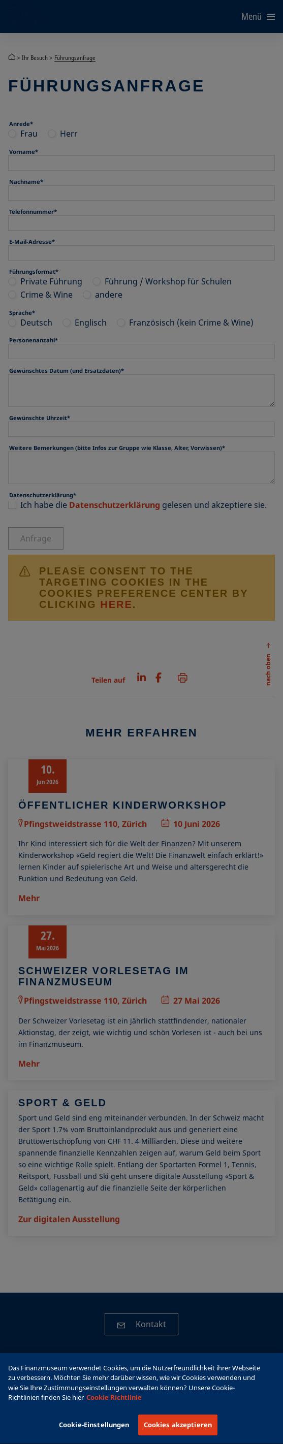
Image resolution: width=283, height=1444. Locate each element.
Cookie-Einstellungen (94, 1433)
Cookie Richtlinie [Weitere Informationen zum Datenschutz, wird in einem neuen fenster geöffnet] (114, 1406)
